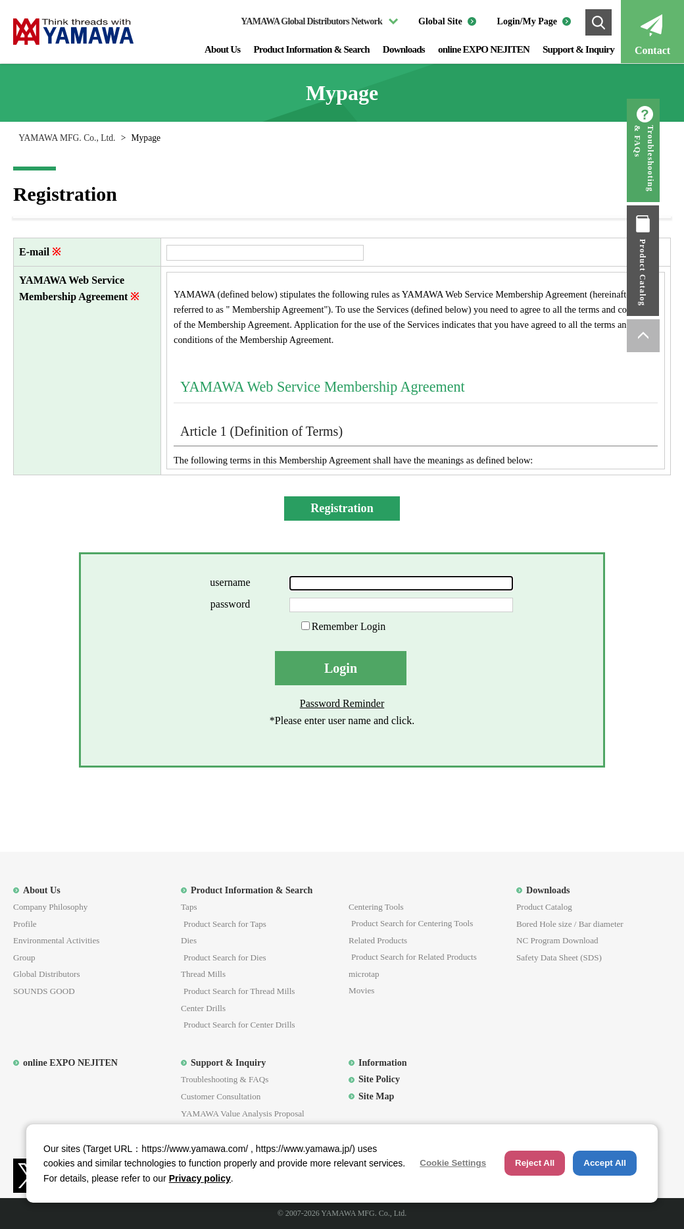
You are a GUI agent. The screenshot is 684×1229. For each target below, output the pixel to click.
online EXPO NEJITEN (483, 49)
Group (24, 957)
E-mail (34, 251)
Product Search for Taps (224, 924)
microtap (364, 974)
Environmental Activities (56, 940)
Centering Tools (376, 907)
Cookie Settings (453, 1163)
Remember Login (348, 626)
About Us (222, 49)
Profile (25, 924)
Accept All (604, 1163)
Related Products (378, 940)
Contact (652, 50)
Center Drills (203, 1008)
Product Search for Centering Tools (412, 923)
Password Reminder (342, 703)
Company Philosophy (50, 907)
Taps (189, 907)
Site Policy (379, 1079)
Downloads (404, 49)
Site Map (376, 1096)
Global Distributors (46, 974)
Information (382, 1062)
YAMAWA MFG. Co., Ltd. (66, 138)
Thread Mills (203, 974)
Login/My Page (527, 21)
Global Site (440, 21)
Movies (361, 990)
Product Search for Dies (224, 957)
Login (340, 668)
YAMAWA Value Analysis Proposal (243, 1113)
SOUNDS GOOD (44, 991)
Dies (189, 940)
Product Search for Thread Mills (239, 991)
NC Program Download (557, 940)
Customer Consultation (220, 1096)
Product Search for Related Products (414, 957)
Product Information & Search (311, 49)
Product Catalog (667, 272)
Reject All (534, 1163)
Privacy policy (200, 1178)
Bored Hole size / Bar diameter (569, 924)
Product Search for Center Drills (239, 1025)
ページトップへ (667, 335)
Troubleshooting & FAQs (668, 158)
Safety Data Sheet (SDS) (559, 957)
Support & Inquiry (578, 49)
